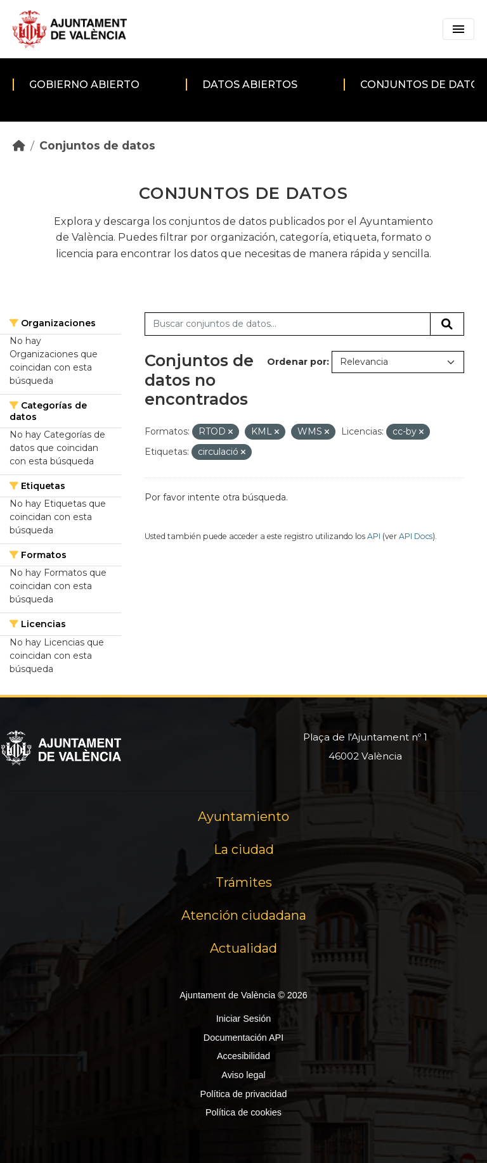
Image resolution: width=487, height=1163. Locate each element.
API (373, 536)
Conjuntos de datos (97, 145)
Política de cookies (243, 1112)
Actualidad (243, 948)
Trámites (244, 882)
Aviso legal (243, 1075)
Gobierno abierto (84, 85)
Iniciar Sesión (243, 1019)
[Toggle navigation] (458, 29)
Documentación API (243, 1038)
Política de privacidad (243, 1094)
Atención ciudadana (243, 915)
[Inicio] (19, 145)
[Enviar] (447, 324)
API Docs (415, 536)
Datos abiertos (249, 85)
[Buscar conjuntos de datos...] (288, 324)
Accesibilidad (243, 1056)
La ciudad (244, 849)
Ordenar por (297, 361)
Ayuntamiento (243, 816)
